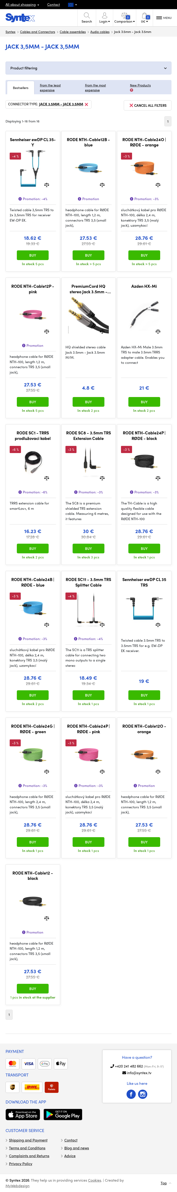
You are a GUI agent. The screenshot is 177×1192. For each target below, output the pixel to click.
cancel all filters (148, 105)
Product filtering (23, 68)
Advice (70, 1155)
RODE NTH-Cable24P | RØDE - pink (88, 728)
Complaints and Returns (29, 1155)
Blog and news (76, 1147)
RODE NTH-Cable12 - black (32, 875)
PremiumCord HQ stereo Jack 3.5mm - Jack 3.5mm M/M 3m (88, 288)
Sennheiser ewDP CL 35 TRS (144, 582)
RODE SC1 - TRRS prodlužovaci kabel (33, 435)
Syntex (10, 31)
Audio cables (99, 31)
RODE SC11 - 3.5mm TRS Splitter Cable (88, 582)
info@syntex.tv (139, 1072)
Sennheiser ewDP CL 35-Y (33, 142)
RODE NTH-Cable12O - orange (144, 728)
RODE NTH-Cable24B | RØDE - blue (32, 582)
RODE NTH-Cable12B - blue (88, 142)
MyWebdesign (18, 1185)
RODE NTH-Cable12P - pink (32, 288)
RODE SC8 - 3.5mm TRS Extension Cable (88, 435)
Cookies (94, 1180)
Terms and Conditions (27, 1147)
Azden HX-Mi (144, 286)
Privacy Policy (20, 1163)
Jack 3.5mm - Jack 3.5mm (64, 104)
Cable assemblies (73, 31)
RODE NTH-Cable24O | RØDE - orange (144, 142)
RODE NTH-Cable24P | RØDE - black (144, 435)
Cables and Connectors (37, 31)
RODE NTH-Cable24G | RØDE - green (33, 728)
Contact (53, 4)
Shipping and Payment (28, 1140)
